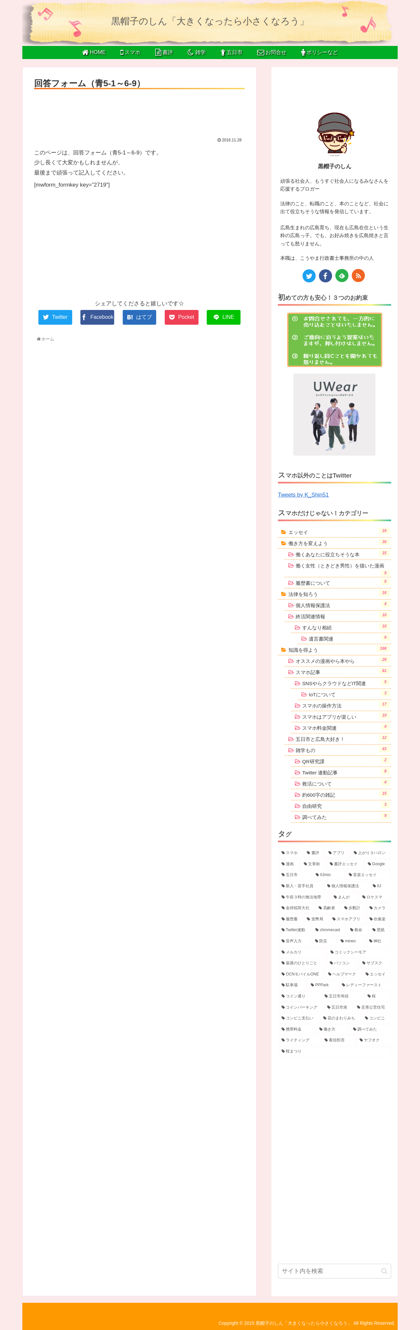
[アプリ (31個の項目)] (337, 853)
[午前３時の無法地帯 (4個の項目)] (304, 897)
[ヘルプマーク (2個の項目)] (343, 974)
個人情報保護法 (343, 604)
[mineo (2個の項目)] (351, 941)
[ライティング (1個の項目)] (299, 1040)
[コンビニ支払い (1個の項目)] (299, 1018)
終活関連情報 (343, 615)
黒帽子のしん (334, 166)
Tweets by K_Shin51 (303, 495)
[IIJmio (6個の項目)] (328, 875)
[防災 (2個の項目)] (324, 941)
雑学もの (343, 749)
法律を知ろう (339, 593)
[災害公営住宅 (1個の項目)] (372, 1008)
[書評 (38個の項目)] (314, 853)
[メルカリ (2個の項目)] (302, 952)
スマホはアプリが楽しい (346, 716)
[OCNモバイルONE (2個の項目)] (301, 974)
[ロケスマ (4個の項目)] (374, 897)
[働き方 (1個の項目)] (332, 1029)
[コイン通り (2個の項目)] (299, 996)
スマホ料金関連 (346, 727)
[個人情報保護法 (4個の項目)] (346, 886)
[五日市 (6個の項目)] (295, 875)
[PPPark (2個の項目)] (322, 985)
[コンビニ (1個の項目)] (376, 1018)
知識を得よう (339, 649)
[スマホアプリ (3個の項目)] (347, 919)
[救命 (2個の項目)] (357, 930)
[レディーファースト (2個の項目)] (364, 985)
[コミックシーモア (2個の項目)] (359, 952)
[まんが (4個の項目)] (344, 897)
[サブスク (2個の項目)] (374, 963)
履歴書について (343, 582)
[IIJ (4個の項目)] (380, 886)
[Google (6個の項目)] (377, 864)
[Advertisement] (139, 110)
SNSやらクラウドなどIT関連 (346, 682)
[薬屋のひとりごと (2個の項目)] (302, 963)
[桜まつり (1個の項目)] (334, 1051)
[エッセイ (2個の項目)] (376, 974)
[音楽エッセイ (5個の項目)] (368, 875)
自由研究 (346, 805)
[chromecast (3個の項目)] (329, 930)
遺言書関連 (349, 638)
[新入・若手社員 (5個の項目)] (301, 886)
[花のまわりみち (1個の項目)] (340, 1018)
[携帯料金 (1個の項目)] (297, 1029)
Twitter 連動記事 (346, 771)
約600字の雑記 (346, 794)
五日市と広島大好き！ (343, 738)
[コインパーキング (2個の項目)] (301, 1008)
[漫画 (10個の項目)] (289, 864)
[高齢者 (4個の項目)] (328, 908)
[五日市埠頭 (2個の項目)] (342, 996)
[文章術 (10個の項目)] (313, 864)
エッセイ (339, 531)
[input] (334, 1271)
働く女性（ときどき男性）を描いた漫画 (343, 569)
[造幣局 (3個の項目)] (316, 919)
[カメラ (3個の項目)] (378, 908)
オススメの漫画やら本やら (343, 660)
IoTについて (349, 693)
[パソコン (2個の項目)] (342, 963)
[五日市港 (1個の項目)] (338, 1008)
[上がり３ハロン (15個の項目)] (370, 853)
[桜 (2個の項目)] (377, 996)
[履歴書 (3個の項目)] (291, 919)
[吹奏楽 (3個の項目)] (378, 919)
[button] (384, 1271)
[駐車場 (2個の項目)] (292, 985)
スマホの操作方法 (346, 704)
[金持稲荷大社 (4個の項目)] (296, 908)
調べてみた (346, 816)
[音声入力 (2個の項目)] (295, 941)
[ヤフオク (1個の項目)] (373, 1040)
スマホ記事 (343, 671)
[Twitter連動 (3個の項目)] (295, 930)
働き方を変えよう (339, 542)
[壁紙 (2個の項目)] (379, 930)
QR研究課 (346, 760)
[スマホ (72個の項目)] (291, 853)
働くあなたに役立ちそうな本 (343, 553)
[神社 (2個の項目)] (378, 941)
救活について (346, 783)
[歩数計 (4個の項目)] (353, 908)
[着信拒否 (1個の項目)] (338, 1040)
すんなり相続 (346, 626)
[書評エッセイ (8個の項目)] (345, 864)
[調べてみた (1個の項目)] (370, 1029)
